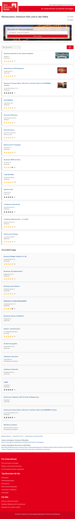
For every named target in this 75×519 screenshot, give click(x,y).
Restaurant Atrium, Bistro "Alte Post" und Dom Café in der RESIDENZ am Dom (30, 410)
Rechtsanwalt (19, 449)
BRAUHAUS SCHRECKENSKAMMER (15, 301)
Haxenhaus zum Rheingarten (14, 68)
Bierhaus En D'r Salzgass (12, 145)
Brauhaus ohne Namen (12, 286)
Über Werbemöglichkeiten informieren (61, 5)
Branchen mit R (18, 436)
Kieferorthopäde (58, 447)
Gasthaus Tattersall (11, 369)
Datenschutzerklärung (52, 514)
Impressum (25, 514)
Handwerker (17, 442)
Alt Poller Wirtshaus (10, 115)
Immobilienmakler (46, 447)
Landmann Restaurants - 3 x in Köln (16, 219)
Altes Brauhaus (9, 130)
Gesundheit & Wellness (9, 489)
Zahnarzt (47, 449)
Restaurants (33, 442)
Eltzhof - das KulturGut (12, 329)
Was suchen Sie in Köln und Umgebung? (20, 29)
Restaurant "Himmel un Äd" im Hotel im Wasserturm (21, 397)
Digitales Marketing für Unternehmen (13, 504)
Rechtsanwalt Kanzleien (9, 486)
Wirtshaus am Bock (10, 425)
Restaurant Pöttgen (11, 234)
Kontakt (17, 514)
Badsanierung (12, 447)
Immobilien (25, 442)
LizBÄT (6, 382)
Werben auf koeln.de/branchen (11, 466)
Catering (20, 447)
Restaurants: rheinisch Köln (34, 436)
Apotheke (4, 447)
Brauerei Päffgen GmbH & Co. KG (15, 256)
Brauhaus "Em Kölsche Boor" (13, 271)
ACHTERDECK (8, 100)
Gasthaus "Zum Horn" (11, 356)
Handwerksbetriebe (7, 480)
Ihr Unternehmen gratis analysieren (12, 469)
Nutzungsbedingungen (37, 514)
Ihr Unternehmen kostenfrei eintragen (57, 9)
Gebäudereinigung (34, 447)
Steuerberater (39, 449)
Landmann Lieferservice (12, 204)
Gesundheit (9, 442)
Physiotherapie (29, 449)
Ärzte (3, 442)
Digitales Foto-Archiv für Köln (10, 507)
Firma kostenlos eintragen (9, 463)
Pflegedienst (11, 449)
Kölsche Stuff (8, 189)
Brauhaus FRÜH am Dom (12, 160)
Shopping (40, 442)
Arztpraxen (4, 477)
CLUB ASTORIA (9, 174)
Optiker (3, 449)
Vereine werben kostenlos (9, 501)
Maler (71, 447)
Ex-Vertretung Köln (10, 344)
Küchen (66, 447)
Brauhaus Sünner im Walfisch (14, 316)
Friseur (26, 447)
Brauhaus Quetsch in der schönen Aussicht (18, 53)
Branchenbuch (6, 436)
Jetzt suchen (37, 36)
